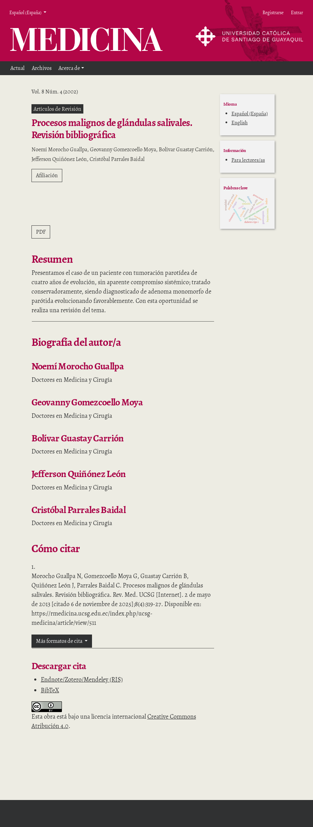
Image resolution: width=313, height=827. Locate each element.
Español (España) (249, 113)
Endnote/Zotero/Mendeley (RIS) (82, 679)
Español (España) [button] (26, 12)
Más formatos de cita (59, 641)
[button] (71, 68)
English (239, 122)
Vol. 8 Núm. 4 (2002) (54, 92)
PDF (41, 232)
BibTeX (50, 690)
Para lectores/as (248, 159)
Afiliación (47, 175)
